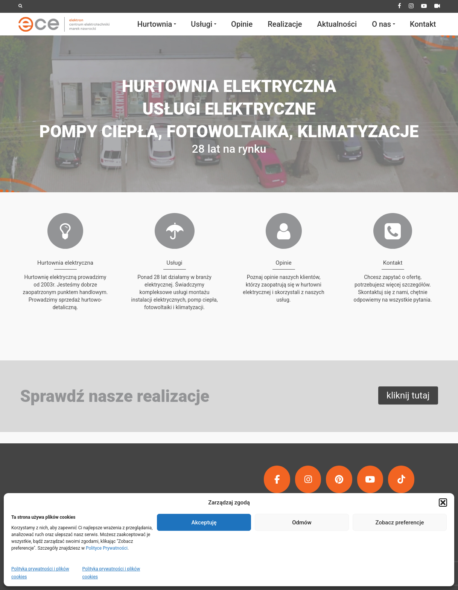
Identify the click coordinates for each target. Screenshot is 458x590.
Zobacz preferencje (400, 522)
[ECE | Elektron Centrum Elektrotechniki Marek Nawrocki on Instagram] (308, 479)
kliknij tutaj (408, 395)
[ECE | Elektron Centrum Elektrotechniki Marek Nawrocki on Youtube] (370, 479)
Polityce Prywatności (107, 548)
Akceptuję (203, 522)
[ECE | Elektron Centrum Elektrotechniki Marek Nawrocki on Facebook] (277, 479)
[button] (443, 502)
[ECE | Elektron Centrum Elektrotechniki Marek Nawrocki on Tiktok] (401, 479)
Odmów (302, 522)
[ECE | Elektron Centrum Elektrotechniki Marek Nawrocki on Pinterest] (339, 479)
